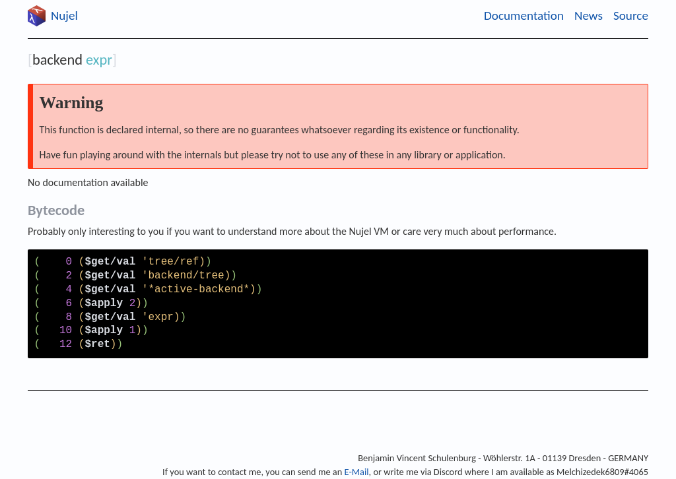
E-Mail (357, 472)
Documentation (524, 15)
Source (630, 15)
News (588, 15)
